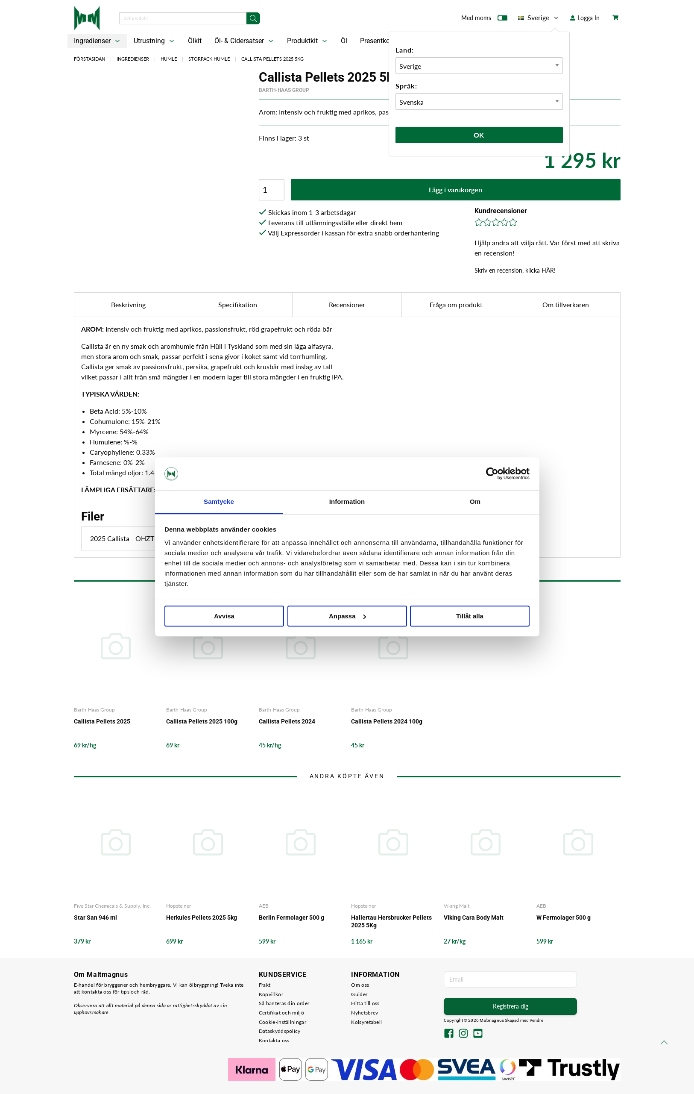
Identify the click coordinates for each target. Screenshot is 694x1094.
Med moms (484, 19)
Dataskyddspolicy (280, 1031)
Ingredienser (98, 41)
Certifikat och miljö (281, 1012)
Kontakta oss (274, 1040)
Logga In (585, 17)
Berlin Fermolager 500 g (291, 917)
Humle (169, 59)
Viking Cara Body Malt (474, 917)
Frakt (265, 985)
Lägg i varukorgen (455, 189)
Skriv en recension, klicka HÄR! (515, 270)
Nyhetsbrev (364, 1012)
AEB (264, 906)
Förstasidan (89, 59)
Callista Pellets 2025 (102, 721)
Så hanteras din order (284, 1003)
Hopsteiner (178, 906)
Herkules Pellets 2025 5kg (201, 917)
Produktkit (308, 41)
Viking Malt (456, 906)
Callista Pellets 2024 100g (386, 721)
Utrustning (155, 41)
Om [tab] (475, 501)
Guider (359, 994)
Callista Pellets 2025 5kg (272, 59)
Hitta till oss (365, 1003)
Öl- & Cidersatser (244, 41)
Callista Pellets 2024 (287, 721)
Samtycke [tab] (219, 501)
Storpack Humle (209, 59)
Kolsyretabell (366, 1022)
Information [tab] (347, 501)
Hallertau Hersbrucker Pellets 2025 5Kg (391, 921)
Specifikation (237, 304)
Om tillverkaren (565, 304)
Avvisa (224, 616)
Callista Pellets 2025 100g (201, 721)
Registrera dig (510, 1006)
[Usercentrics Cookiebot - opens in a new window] (492, 474)
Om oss (360, 985)
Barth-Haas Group (284, 90)
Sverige (538, 17)
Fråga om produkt (456, 304)
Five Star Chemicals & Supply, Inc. (112, 906)
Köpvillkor (271, 994)
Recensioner (347, 304)
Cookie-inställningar (282, 1022)
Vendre (536, 1020)
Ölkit (195, 41)
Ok (479, 135)
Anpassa (347, 616)
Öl (344, 41)
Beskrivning (128, 304)
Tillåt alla (469, 616)
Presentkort (377, 41)
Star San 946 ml (95, 917)
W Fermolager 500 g (563, 917)
